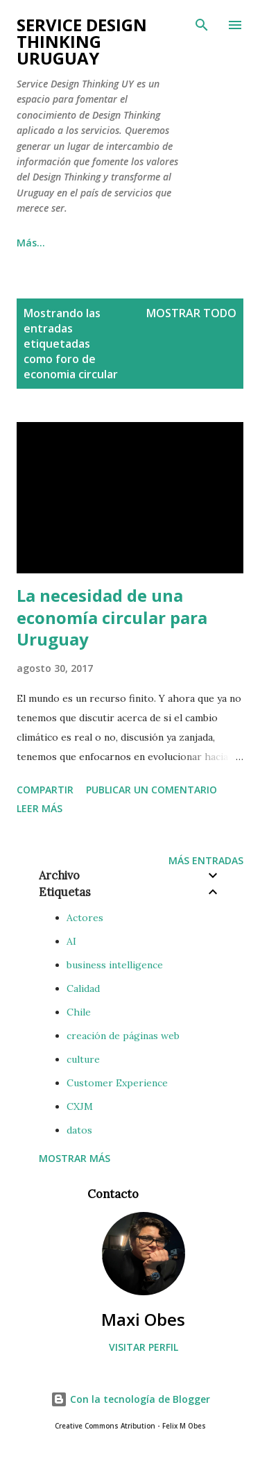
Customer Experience (117, 1083)
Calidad (83, 988)
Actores (85, 917)
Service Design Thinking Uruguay (82, 41)
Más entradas (205, 860)
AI (71, 941)
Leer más (39, 808)
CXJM (80, 1106)
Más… (31, 242)
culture (83, 1059)
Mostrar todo (191, 313)
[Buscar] (201, 25)
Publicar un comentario (151, 789)
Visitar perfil (143, 1347)
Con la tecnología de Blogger (130, 1399)
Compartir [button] (45, 789)
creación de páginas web (123, 1035)
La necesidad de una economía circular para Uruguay (112, 617)
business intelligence (115, 965)
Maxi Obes (143, 1319)
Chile (79, 1012)
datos (79, 1130)
